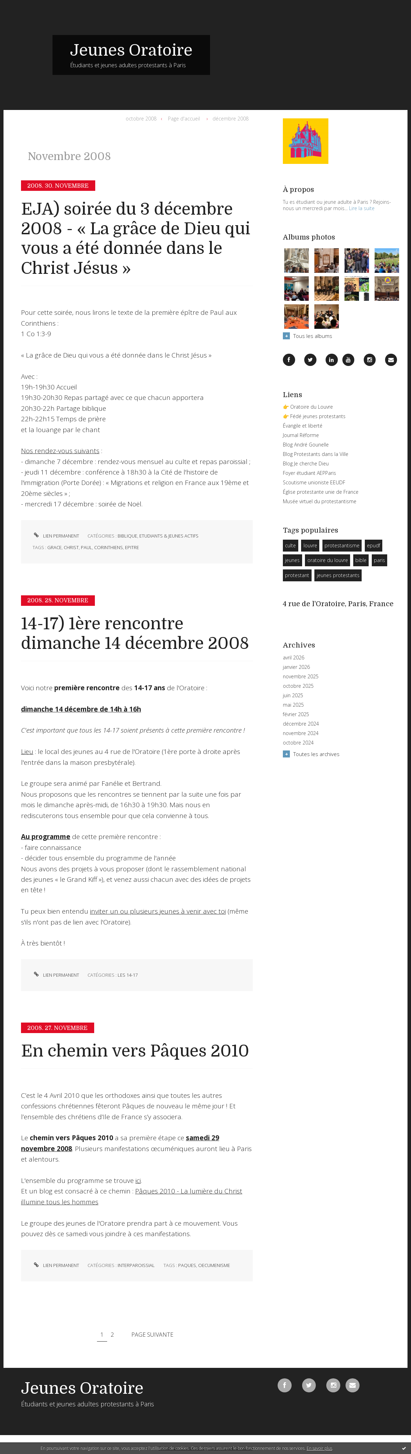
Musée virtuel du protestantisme (319, 501)
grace (54, 547)
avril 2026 (293, 658)
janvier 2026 (296, 667)
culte (290, 545)
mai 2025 (293, 705)
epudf (373, 545)
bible (361, 560)
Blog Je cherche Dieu (306, 463)
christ (71, 547)
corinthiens (108, 547)
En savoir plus (319, 1448)
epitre (132, 547)
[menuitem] (143, 119)
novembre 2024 (301, 733)
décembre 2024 (301, 724)
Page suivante (152, 1334)
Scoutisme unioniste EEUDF (314, 482)
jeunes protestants (338, 575)
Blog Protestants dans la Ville (315, 454)
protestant (297, 575)
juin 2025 (293, 695)
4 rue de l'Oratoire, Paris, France (338, 604)
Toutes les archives (316, 753)
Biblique (127, 536)
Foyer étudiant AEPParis (309, 473)
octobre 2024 (298, 743)
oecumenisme (214, 1265)
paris (379, 560)
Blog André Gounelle (306, 444)
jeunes (292, 560)
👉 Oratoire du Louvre (308, 406)
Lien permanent (56, 536)
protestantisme (342, 545)
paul (86, 547)
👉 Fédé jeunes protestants (314, 416)
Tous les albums (312, 335)
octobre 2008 (141, 118)
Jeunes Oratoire (131, 50)
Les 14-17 (128, 975)
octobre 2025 (298, 686)
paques (187, 1265)
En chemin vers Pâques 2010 (135, 1051)
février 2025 (296, 714)
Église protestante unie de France (320, 492)
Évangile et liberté (302, 425)
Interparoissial (136, 1265)
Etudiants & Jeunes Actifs (168, 536)
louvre (310, 545)
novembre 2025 (301, 676)
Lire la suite (362, 208)
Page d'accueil (184, 118)
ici (138, 1180)
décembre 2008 (231, 118)
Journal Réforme (301, 435)
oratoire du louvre (327, 560)
